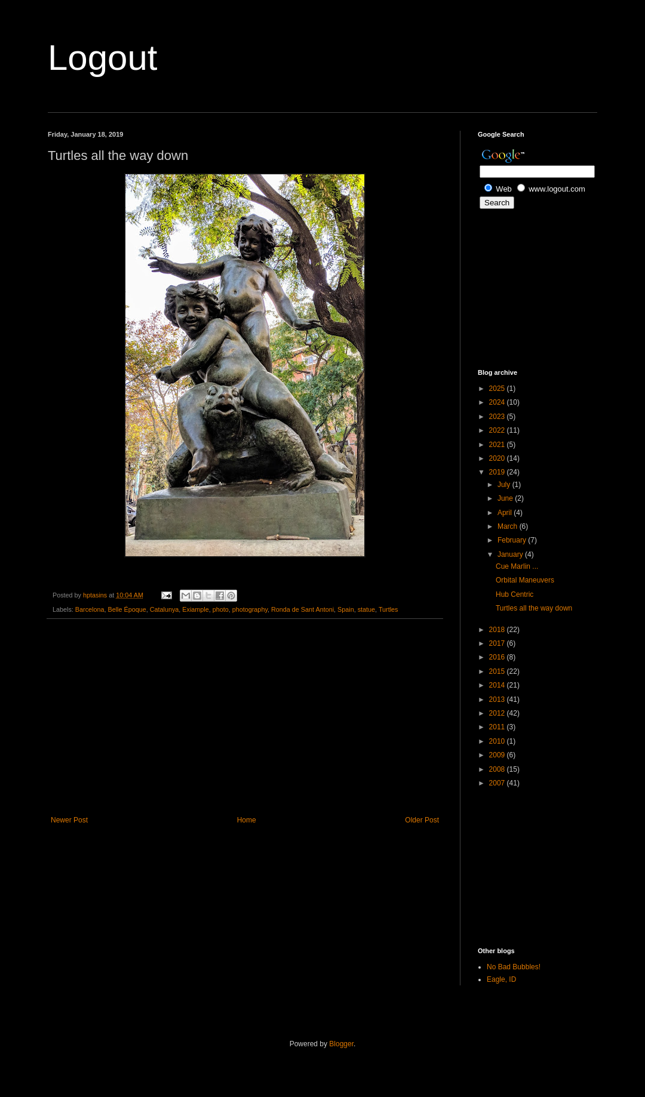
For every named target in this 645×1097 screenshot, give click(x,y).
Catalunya (164, 609)
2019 (498, 472)
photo (221, 609)
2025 (498, 388)
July (504, 484)
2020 (498, 458)
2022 (498, 430)
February (512, 540)
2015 (498, 671)
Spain (345, 609)
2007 (498, 783)
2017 (498, 643)
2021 (498, 444)
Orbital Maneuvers (525, 580)
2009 (498, 755)
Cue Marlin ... (517, 566)
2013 (498, 699)
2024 (498, 402)
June (506, 498)
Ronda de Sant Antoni (302, 609)
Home (246, 820)
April (505, 513)
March (508, 526)
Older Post (422, 820)
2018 (498, 629)
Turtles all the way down (534, 608)
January (511, 554)
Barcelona (90, 609)
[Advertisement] (245, 717)
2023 (498, 416)
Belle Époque (127, 609)
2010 (498, 741)
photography (250, 609)
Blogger (341, 1044)
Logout (103, 58)
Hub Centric (514, 594)
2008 (498, 769)
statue (366, 609)
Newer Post (69, 820)
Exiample (195, 609)
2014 (498, 685)
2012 (498, 713)
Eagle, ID (501, 979)
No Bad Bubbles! (513, 967)
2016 (498, 657)
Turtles (388, 609)
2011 (498, 727)
